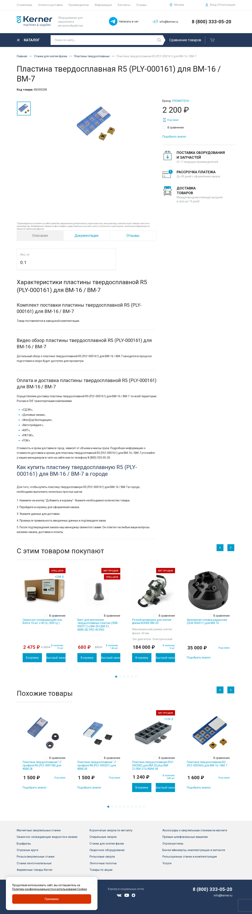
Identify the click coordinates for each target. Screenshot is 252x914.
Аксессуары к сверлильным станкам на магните (194, 830)
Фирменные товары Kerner (35, 869)
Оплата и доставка (50, 5)
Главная (22, 56)
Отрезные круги (27, 850)
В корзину (32, 657)
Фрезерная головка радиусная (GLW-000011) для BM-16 (207, 621)
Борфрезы (24, 843)
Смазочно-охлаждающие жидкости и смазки (47, 836)
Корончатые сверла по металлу (111, 830)
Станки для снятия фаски (50, 56)
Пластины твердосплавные (92, 56)
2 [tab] (121, 678)
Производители (79, 5)
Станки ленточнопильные (34, 863)
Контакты (124, 5)
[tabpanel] (44, 615)
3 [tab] (125, 678)
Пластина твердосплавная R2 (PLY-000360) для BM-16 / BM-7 (207, 763)
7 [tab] (133, 808)
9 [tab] (141, 808)
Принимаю (51, 899)
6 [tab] (137, 678)
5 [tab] (133, 678)
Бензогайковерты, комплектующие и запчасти (193, 850)
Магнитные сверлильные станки (39, 830)
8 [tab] (137, 808)
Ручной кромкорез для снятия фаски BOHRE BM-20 (151, 621)
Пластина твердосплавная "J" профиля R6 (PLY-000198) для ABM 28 (42, 765)
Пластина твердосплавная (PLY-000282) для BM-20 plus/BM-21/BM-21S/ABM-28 (153, 765)
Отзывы (141, 5)
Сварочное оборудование (107, 850)
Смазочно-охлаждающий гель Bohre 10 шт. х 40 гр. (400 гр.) (42, 621)
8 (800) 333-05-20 (211, 21)
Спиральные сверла (103, 836)
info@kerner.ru (223, 895)
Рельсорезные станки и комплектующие (189, 856)
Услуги (167, 863)
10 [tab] (145, 808)
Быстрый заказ (56, 657)
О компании (24, 5)
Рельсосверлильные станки (36, 856)
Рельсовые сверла (102, 856)
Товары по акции (101, 869)
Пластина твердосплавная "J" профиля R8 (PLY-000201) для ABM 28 (96, 765)
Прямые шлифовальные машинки (185, 836)
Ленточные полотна (103, 863)
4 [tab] (129, 678)
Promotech (180, 100)
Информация (103, 5)
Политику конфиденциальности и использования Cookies (49, 889)
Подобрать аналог (174, 136)
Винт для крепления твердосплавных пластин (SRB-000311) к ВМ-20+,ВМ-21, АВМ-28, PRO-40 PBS (98, 624)
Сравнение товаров (185, 40)
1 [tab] (117, 678)
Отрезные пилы (172, 843)
